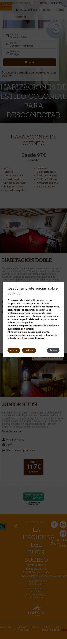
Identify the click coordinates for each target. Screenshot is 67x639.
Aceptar (13, 350)
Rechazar (29, 350)
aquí (24, 332)
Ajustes (53, 350)
